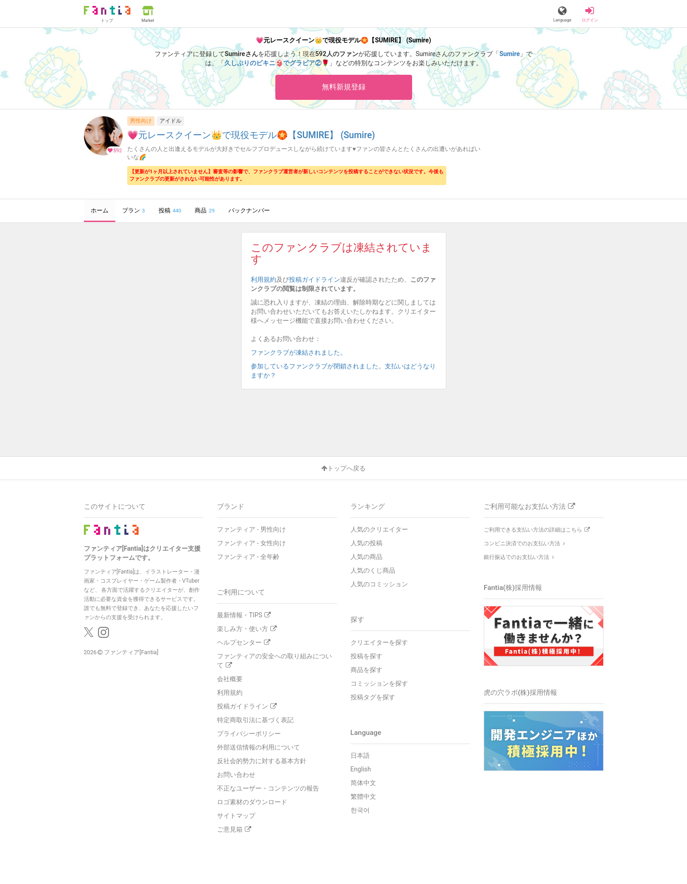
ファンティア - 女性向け (251, 543)
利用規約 (263, 279)
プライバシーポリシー (249, 733)
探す (357, 619)
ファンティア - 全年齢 (248, 556)
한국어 (360, 810)
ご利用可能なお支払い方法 (529, 506)
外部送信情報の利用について (258, 747)
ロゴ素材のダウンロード (252, 802)
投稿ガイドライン (314, 279)
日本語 (360, 755)
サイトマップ (236, 815)
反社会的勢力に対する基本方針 (261, 761)
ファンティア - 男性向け (251, 529)
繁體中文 (363, 796)
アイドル (170, 121)
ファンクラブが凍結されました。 (302, 352)
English (361, 769)
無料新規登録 (344, 87)
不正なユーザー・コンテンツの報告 (268, 788)
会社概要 (230, 678)
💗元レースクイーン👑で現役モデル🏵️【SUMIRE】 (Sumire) (251, 135)
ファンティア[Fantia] (131, 652)
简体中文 (363, 782)
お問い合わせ (236, 774)
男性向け (141, 121)
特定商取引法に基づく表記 (255, 720)
